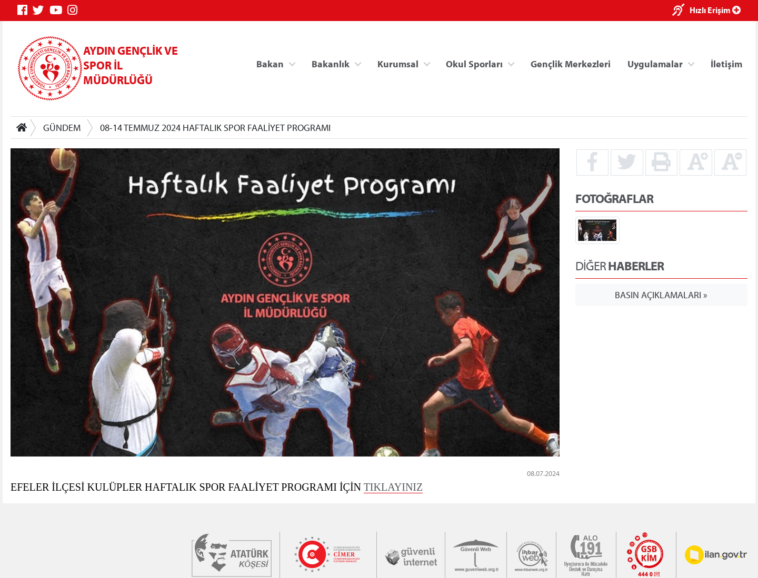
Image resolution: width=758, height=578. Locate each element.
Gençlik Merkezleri (571, 63)
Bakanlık (331, 63)
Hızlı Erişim (715, 10)
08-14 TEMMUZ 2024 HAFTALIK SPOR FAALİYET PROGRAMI (215, 127)
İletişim (726, 63)
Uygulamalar (655, 63)
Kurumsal (397, 63)
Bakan (270, 63)
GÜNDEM (62, 127)
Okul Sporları (474, 63)
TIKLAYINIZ (393, 486)
